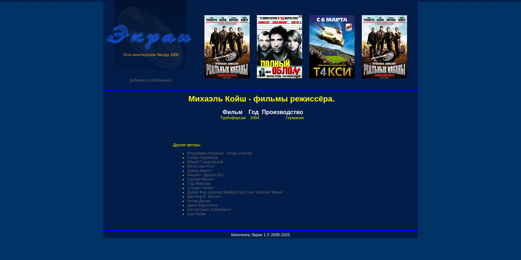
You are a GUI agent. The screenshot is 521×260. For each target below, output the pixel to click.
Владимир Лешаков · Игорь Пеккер (219, 153)
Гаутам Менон (200, 179)
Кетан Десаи (199, 201)
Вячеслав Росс (201, 166)
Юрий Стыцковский (205, 162)
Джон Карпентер (202, 205)
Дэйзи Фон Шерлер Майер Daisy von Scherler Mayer (235, 192)
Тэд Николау (199, 183)
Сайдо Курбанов (202, 157)
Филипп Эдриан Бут (205, 175)
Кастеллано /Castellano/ (209, 209)
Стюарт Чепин (200, 188)
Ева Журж (196, 214)
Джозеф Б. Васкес (204, 196)
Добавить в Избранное (150, 80)
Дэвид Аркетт (199, 170)
